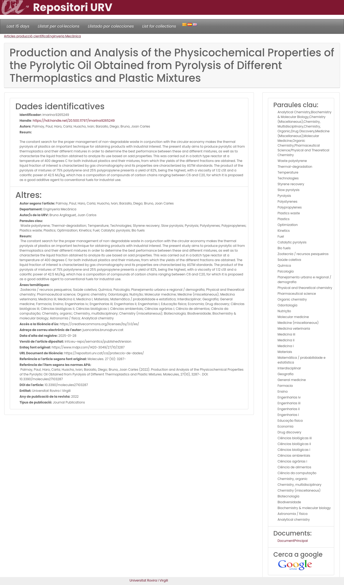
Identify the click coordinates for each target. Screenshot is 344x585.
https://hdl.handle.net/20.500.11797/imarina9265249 (74, 120)
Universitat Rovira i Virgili (148, 580)
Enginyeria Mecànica (64, 36)
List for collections (159, 26)
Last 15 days (18, 26)
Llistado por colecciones (111, 26)
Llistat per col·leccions (59, 26)
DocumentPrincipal (293, 540)
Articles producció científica (26, 36)
